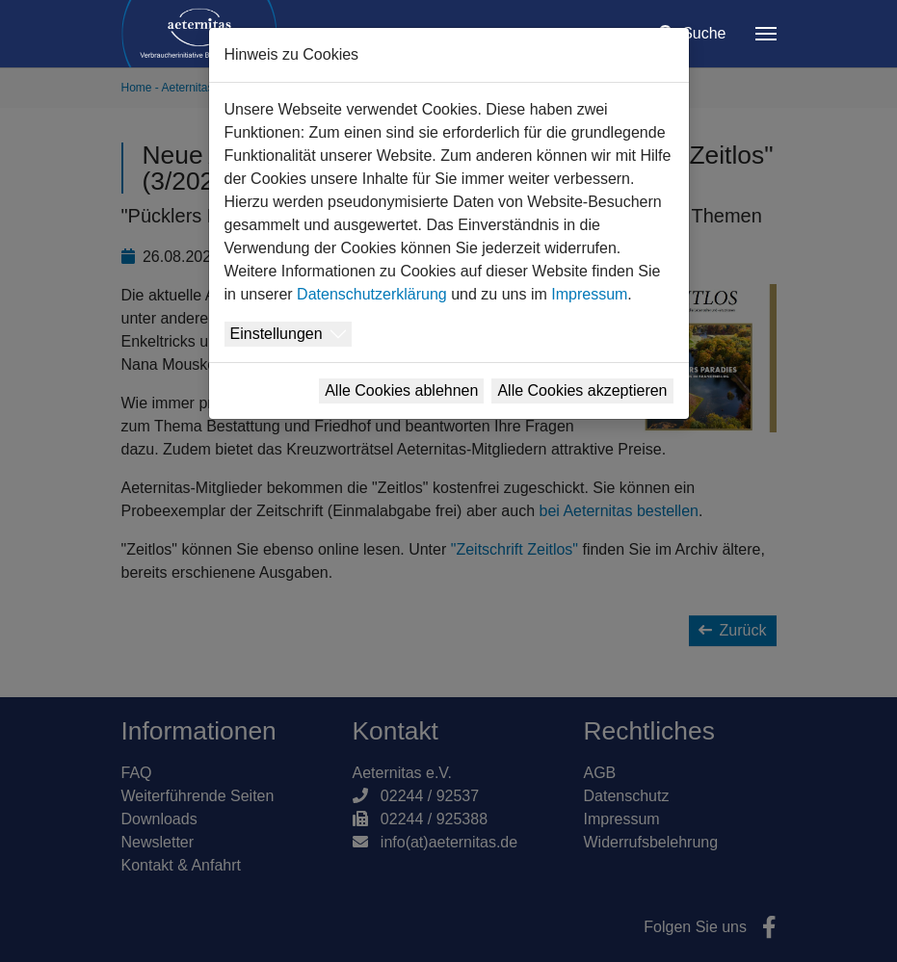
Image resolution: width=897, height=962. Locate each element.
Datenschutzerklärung (372, 294)
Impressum (589, 294)
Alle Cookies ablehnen (401, 390)
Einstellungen (276, 333)
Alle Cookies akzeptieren (582, 390)
